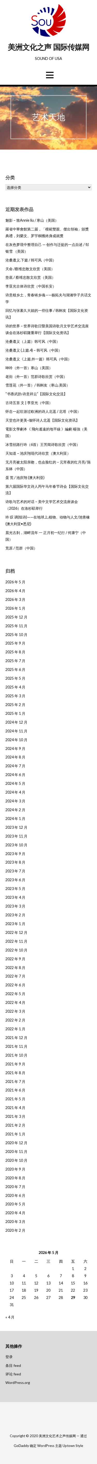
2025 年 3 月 (15, 696)
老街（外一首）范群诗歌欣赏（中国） (36, 376)
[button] (50, 75)
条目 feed (13, 1365)
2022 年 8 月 (15, 967)
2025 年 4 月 (15, 687)
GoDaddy (21, 1445)
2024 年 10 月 (16, 740)
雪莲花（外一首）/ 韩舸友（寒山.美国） (37, 385)
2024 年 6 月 (15, 774)
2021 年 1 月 (15, 1134)
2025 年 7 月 (15, 661)
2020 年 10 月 (16, 1160)
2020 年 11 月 (16, 1151)
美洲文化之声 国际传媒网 (48, 47)
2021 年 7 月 (15, 1081)
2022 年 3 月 (15, 1011)
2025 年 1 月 (15, 713)
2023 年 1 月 (15, 923)
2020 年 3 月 (15, 1221)
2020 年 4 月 (15, 1213)
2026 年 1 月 (15, 608)
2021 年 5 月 (15, 1099)
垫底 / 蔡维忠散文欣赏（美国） (30, 277)
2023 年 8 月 (15, 862)
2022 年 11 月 (16, 941)
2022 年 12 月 (16, 932)
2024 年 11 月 (16, 731)
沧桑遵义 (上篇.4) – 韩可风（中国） (33, 350)
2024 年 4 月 (15, 792)
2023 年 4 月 (15, 897)
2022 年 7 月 (15, 976)
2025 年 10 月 (16, 634)
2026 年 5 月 (15, 582)
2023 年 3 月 (15, 906)
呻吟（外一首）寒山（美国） (29, 368)
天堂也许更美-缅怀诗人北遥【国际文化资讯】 (42, 420)
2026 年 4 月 (15, 590)
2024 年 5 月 (15, 783)
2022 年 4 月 (15, 1002)
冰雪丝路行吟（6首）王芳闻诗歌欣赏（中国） (42, 444)
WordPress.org (17, 1382)
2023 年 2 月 (15, 915)
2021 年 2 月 (15, 1125)
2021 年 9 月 (15, 1064)
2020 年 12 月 (16, 1143)
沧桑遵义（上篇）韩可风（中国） (32, 341)
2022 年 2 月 (15, 1020)
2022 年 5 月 (15, 994)
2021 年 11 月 (16, 1046)
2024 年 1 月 (15, 818)
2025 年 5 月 (15, 678)
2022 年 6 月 (15, 985)
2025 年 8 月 (15, 652)
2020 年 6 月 (15, 1195)
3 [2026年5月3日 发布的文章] (12, 1276)
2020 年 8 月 (15, 1178)
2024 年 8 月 (15, 757)
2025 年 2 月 (15, 704)
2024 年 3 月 (15, 801)
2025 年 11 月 (16, 626)
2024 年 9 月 (15, 748)
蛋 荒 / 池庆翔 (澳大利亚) (24, 477)
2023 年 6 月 (15, 880)
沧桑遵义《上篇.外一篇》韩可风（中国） (38, 359)
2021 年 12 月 (16, 1037)
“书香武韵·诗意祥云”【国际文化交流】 (36, 394)
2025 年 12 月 (16, 617)
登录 (9, 1356)
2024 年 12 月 (16, 722)
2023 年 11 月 (16, 836)
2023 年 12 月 (16, 827)
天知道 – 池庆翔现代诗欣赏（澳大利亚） (38, 453)
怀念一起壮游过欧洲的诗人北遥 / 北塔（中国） (43, 411)
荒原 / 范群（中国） (21, 548)
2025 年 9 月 (15, 643)
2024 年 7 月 (15, 766)
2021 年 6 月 (15, 1090)
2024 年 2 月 (15, 810)
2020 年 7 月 (15, 1186)
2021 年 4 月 (15, 1107)
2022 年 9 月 (15, 959)
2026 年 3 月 (15, 599)
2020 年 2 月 (15, 1230)
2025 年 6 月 (15, 669)
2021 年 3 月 (15, 1116)
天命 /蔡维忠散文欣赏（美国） (30, 269)
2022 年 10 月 (16, 950)
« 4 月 (9, 1317)
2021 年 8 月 (15, 1073)
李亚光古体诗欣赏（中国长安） (30, 286)
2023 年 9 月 (15, 853)
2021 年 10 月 (16, 1055)
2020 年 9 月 (15, 1169)
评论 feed (13, 1374)
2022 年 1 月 (15, 1029)
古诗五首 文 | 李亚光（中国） (29, 402)
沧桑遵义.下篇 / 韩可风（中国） (30, 260)
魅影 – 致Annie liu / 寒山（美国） (31, 220)
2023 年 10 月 (16, 845)
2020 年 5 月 (15, 1204)
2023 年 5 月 (15, 888)
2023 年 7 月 (15, 871)
